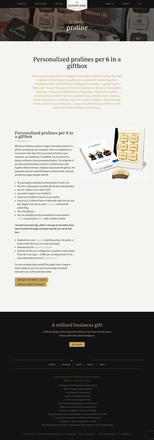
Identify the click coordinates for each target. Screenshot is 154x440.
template (39, 239)
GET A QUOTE (77, 344)
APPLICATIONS (65, 364)
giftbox (41, 218)
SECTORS (78, 364)
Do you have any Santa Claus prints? (78, 396)
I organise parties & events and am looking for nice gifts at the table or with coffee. (77, 414)
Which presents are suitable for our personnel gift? (78, 406)
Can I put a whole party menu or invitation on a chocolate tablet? (78, 417)
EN (140, 3)
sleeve (20, 218)
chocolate (52, 204)
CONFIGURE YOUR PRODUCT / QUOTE (31, 280)
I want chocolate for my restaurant (77, 392)
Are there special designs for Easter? (78, 399)
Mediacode (127, 434)
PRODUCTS (52, 364)
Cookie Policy (90, 434)
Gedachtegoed (111, 434)
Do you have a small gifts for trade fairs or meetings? (77, 410)
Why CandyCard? (70, 434)
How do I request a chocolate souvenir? (78, 389)
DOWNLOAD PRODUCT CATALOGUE (30, 284)
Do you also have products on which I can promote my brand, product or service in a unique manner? (78, 424)
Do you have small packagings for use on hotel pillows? (77, 403)
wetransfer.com (50, 257)
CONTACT (102, 364)
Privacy (81, 434)
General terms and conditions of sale (50, 434)
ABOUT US (90, 364)
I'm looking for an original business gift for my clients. (78, 421)
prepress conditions (43, 247)
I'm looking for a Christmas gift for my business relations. (78, 385)
